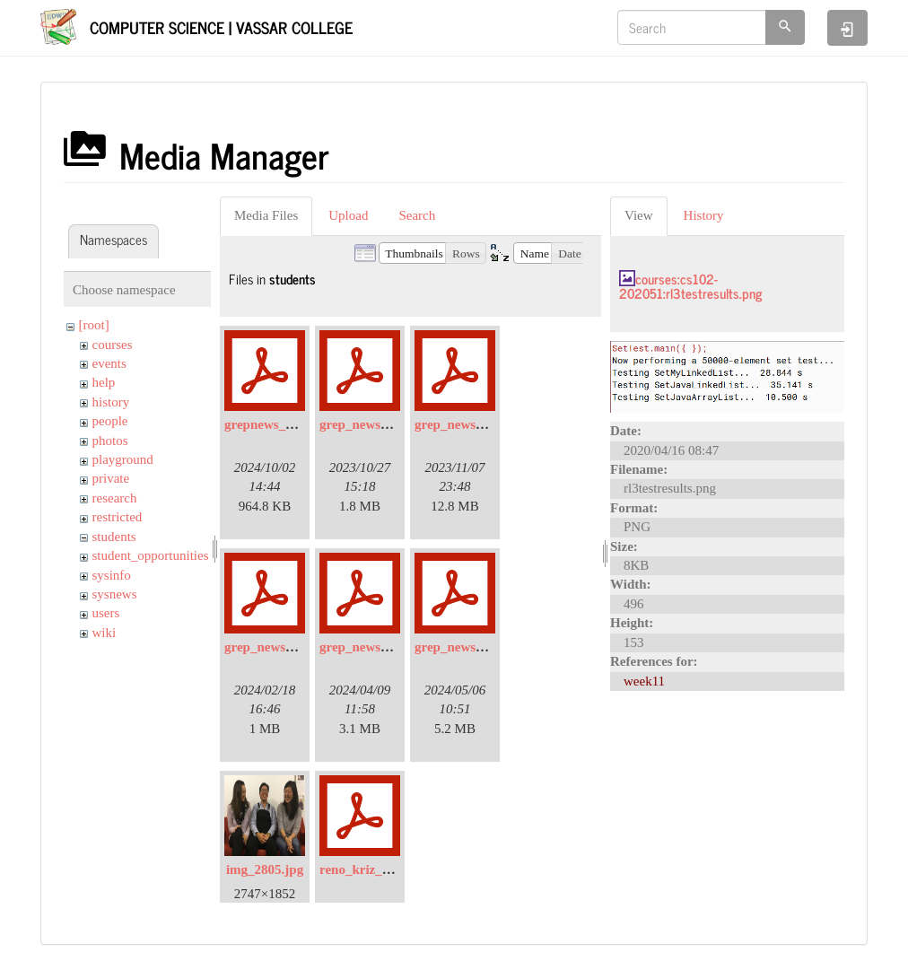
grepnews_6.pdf (269, 424)
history (111, 402)
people (110, 421)
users (106, 613)
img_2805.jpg (264, 869)
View (638, 215)
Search (416, 215)
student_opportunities (150, 555)
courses (112, 344)
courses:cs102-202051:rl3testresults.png (690, 286)
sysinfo (111, 575)
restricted (117, 517)
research (114, 498)
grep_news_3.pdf (273, 647)
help (104, 382)
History (704, 215)
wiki (104, 632)
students (114, 536)
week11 (644, 681)
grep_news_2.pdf (463, 424)
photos (110, 440)
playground (122, 459)
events (109, 363)
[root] (94, 325)
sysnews (114, 594)
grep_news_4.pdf (368, 647)
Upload (348, 215)
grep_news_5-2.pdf (469, 647)
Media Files (266, 215)
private (111, 478)
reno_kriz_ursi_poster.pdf (393, 869)
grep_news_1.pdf (368, 424)
